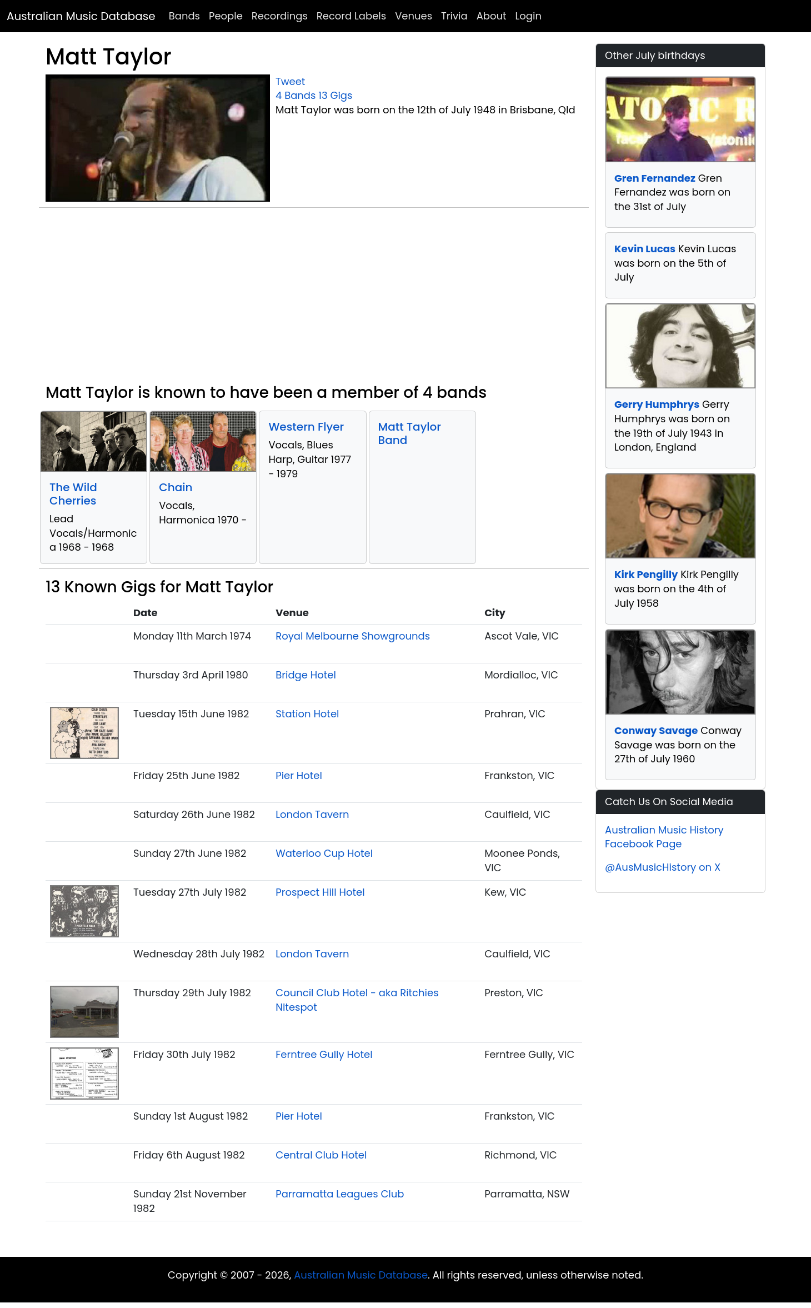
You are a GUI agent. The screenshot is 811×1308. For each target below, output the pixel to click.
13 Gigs (335, 95)
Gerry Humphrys (656, 404)
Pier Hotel (299, 775)
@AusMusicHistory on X (662, 867)
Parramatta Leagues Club (340, 1194)
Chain (175, 487)
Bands (184, 16)
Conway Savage (656, 730)
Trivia (454, 16)
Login (528, 16)
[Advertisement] (314, 300)
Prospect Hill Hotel (320, 892)
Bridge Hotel (306, 675)
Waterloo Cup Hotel (324, 853)
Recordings (280, 16)
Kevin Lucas (644, 249)
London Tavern (312, 814)
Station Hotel (307, 714)
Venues (413, 16)
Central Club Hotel (321, 1155)
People (226, 16)
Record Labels (351, 16)
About (492, 16)
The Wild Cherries (73, 494)
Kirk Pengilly (646, 574)
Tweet (290, 81)
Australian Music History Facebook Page (664, 837)
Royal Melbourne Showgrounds (353, 636)
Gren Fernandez (654, 178)
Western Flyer (306, 427)
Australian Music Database (81, 16)
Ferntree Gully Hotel (324, 1054)
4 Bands (296, 95)
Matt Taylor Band (409, 433)
